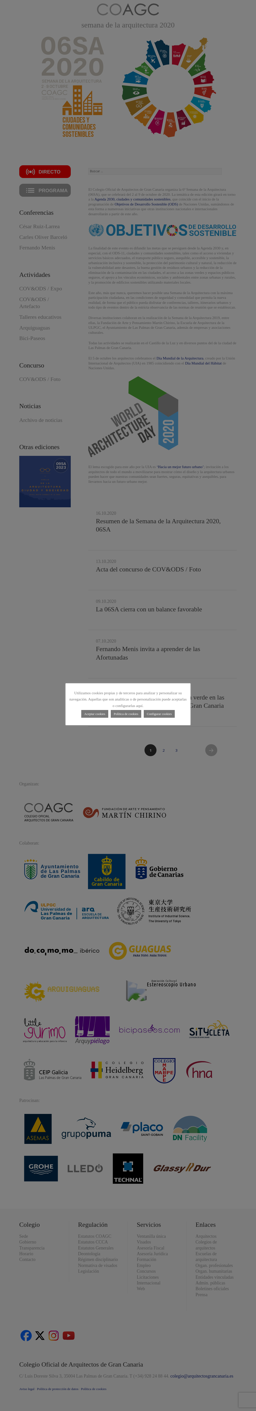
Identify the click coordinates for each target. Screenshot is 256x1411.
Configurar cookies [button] (159, 714)
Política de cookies (126, 714)
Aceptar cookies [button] (94, 714)
